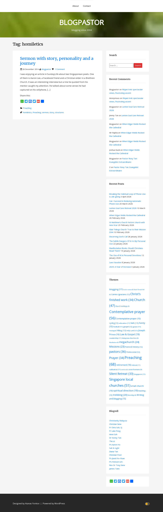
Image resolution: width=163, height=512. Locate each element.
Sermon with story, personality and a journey (56, 61)
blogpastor (46, 69)
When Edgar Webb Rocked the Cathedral (127, 215)
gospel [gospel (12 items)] (127, 326)
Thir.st (112, 441)
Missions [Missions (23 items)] (117, 346)
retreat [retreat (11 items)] (136, 365)
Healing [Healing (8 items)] (112, 331)
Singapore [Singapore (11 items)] (139, 374)
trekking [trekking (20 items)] (120, 394)
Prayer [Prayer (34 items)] (116, 358)
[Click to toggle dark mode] (148, 503)
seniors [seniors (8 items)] (124, 369)
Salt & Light (114, 448)
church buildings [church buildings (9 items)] (123, 306)
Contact (87, 5)
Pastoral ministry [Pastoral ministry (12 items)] (134, 347)
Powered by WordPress (54, 503)
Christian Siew (115, 424)
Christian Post (115, 455)
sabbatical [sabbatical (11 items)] (115, 369)
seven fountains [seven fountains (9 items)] (135, 369)
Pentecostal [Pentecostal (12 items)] (133, 352)
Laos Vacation (115, 262)
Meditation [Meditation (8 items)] (114, 342)
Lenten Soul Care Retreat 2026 (123, 208)
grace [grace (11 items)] (137, 327)
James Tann (114, 468)
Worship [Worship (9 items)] (132, 395)
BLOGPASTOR (81, 22)
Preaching (27, 108)
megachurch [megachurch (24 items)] (129, 342)
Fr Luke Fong (114, 431)
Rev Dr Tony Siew (117, 465)
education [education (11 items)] (124, 323)
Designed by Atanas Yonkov (26, 503)
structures (59, 112)
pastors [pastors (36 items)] (117, 352)
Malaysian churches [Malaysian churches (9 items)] (130, 338)
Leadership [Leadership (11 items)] (115, 338)
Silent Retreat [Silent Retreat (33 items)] (121, 374)
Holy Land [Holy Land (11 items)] (132, 330)
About (75, 5)
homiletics (27, 112)
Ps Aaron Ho (114, 444)
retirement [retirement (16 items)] (123, 364)
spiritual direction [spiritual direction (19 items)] (125, 390)
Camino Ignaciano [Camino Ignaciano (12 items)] (120, 294)
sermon (45, 112)
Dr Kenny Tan (115, 437)
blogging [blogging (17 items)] (116, 289)
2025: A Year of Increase (120, 267)
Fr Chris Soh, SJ (115, 427)
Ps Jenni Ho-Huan (117, 458)
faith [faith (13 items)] (135, 323)
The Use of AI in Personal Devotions (125, 255)
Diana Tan (113, 451)
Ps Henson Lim (116, 461)
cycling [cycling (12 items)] (113, 323)
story (52, 112)
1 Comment (60, 69)
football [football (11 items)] (118, 327)
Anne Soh (113, 434)
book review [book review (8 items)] (128, 290)
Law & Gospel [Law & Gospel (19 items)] (130, 334)
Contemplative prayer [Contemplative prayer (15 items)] (128, 318)
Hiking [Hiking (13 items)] (121, 330)
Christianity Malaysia (118, 420)
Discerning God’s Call (118, 236)
